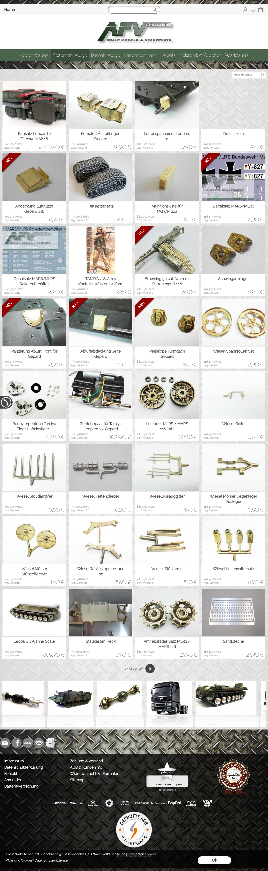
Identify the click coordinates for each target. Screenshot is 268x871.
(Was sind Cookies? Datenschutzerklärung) (37, 860)
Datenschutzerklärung (23, 767)
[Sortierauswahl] (248, 75)
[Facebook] (16, 743)
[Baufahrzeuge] (105, 55)
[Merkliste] (253, 9)
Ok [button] (214, 860)
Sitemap (77, 780)
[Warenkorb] (260, 9)
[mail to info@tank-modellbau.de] (5, 743)
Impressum (14, 761)
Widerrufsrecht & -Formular (94, 773)
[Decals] (168, 55)
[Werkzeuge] (237, 55)
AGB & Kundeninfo (86, 767)
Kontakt (10, 773)
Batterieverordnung (21, 786)
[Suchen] (134, 10)
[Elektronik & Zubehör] (200, 55)
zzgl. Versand (12, 147)
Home (9, 9)
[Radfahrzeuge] (34, 55)
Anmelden (13, 780)
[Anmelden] (245, 9)
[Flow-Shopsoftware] (39, 743)
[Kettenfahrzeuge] (70, 55)
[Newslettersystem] (50, 743)
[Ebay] (28, 743)
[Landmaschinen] (140, 55)
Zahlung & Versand (86, 761)
